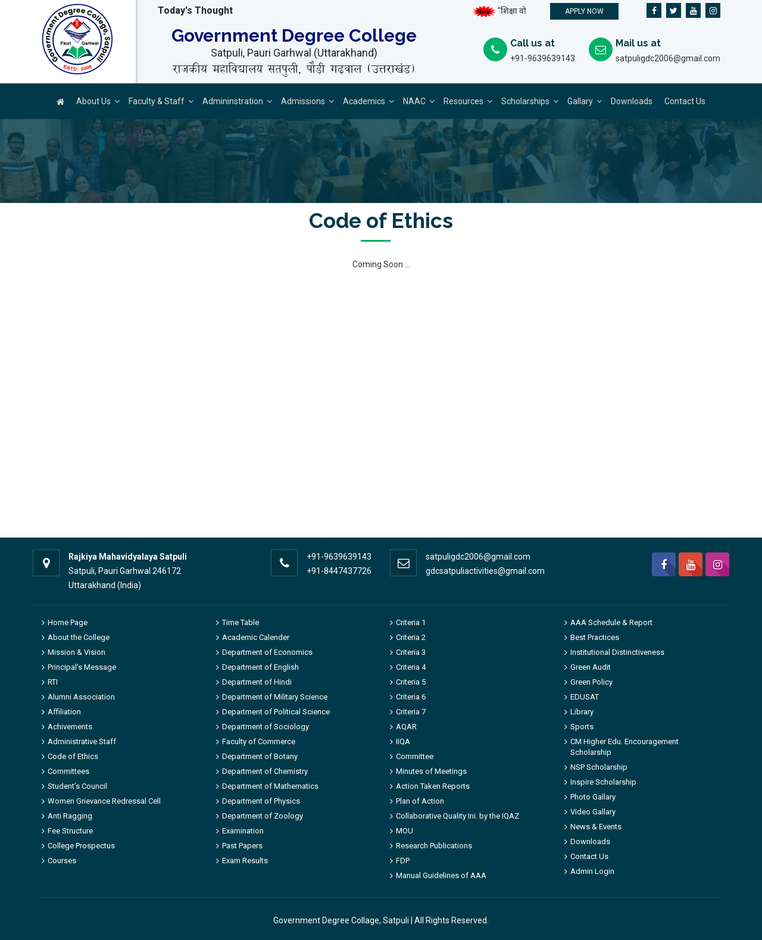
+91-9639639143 (542, 58)
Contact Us (684, 101)
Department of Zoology (262, 815)
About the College (79, 637)
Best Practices (594, 637)
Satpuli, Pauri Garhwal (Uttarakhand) (294, 52)
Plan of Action (420, 801)
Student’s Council (77, 786)
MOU (404, 830)
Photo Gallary (593, 796)
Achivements (70, 726)
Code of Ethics (73, 756)
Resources (463, 101)
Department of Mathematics (270, 786)
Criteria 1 (411, 622)
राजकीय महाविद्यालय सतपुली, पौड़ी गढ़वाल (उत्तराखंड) (294, 69)
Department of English (260, 667)
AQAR (406, 726)
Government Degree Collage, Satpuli (341, 920)
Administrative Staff (82, 741)
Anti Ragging (70, 815)
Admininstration (232, 101)
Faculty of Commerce (258, 741)
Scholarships (525, 101)
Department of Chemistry (265, 771)
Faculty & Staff (157, 101)
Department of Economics (267, 652)
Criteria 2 (411, 637)
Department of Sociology (265, 726)
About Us (93, 101)
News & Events (596, 826)
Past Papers (242, 845)
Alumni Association (81, 696)
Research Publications (434, 845)
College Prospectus (81, 845)
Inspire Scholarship (603, 781)
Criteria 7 (411, 711)
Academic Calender (255, 637)
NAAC (414, 101)
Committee (414, 756)
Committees (68, 771)
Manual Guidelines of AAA (441, 875)
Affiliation (64, 711)
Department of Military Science (274, 696)
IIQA (403, 741)
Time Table (240, 622)
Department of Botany (260, 756)
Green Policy (591, 681)
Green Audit (590, 667)
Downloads (631, 101)
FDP (403, 860)
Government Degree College (294, 36)
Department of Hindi (257, 681)
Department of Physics (261, 801)
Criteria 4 (411, 667)
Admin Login (592, 871)
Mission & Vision (76, 652)
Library (582, 711)
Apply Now (584, 11)
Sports (582, 726)
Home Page (68, 622)
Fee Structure (70, 830)
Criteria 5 (411, 681)
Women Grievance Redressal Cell (104, 801)
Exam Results (245, 860)
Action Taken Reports (433, 786)
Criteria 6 (411, 696)
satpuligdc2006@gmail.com (668, 58)
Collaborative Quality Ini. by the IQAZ (457, 815)
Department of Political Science (276, 711)
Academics (364, 101)
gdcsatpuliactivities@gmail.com (485, 571)
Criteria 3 (411, 652)
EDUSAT (584, 696)
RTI (53, 681)
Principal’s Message (82, 667)
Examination (243, 830)
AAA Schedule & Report (611, 622)
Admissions (303, 101)
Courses (62, 860)
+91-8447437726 (339, 571)
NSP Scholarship (598, 767)
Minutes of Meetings (431, 771)
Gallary (580, 101)
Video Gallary (593, 811)
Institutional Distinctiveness (617, 652)
